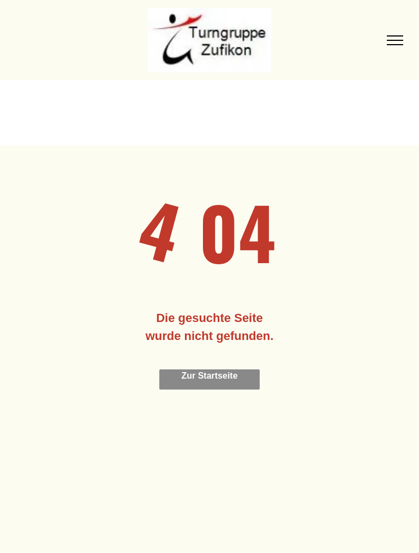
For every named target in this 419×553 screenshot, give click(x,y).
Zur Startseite (209, 375)
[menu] (395, 40)
